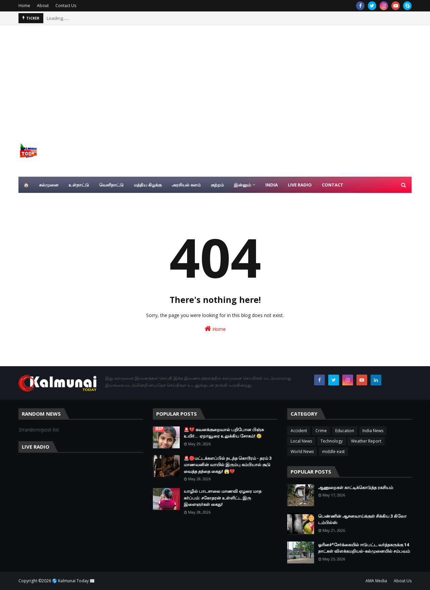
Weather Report (366, 441)
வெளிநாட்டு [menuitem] (111, 185)
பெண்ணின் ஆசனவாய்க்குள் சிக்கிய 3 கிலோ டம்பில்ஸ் (362, 519)
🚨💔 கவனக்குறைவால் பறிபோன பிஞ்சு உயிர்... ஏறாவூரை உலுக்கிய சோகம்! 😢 (224, 432)
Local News (301, 441)
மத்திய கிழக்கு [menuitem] (148, 185)
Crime (321, 430)
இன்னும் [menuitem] (242, 185)
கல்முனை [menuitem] (48, 185)
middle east (333, 451)
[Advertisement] (215, 76)
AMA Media (376, 581)
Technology (331, 441)
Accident (299, 430)
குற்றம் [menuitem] (217, 185)
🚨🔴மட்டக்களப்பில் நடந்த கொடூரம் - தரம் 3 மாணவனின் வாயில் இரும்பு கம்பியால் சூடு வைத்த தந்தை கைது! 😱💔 (227, 464)
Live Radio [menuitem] (300, 185)
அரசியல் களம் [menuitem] (186, 185)
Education (344, 430)
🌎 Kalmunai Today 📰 (73, 581)
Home (24, 5)
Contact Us (65, 5)
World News (302, 451)
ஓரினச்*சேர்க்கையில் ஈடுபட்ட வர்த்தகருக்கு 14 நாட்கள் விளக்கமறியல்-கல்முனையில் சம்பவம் (364, 548)
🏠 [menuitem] (26, 185)
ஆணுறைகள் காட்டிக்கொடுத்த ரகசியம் (355, 487)
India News (372, 430)
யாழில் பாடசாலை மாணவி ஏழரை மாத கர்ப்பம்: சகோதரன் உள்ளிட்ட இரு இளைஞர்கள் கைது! (222, 497)
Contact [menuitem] (332, 185)
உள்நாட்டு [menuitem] (79, 185)
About (43, 5)
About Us (403, 581)
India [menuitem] (271, 185)
